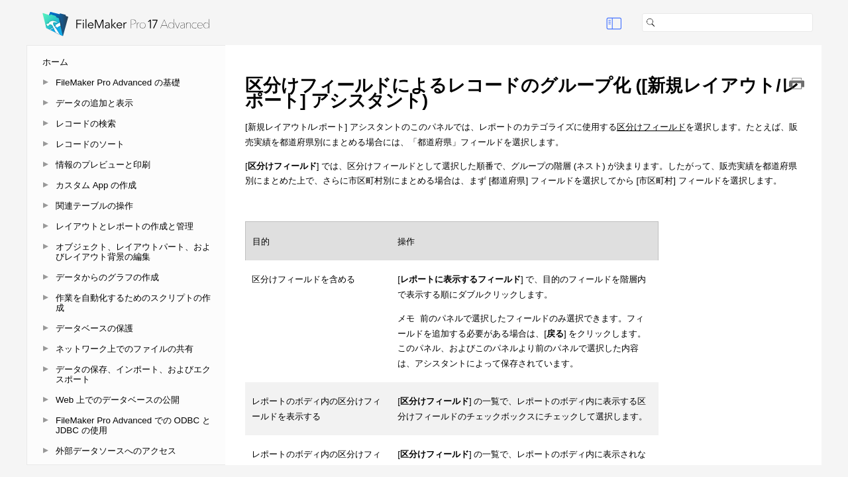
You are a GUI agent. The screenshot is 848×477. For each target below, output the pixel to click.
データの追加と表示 (94, 103)
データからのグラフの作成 (107, 277)
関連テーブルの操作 (94, 206)
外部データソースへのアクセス (116, 451)
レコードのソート (90, 144)
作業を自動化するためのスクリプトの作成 (133, 303)
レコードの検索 (86, 124)
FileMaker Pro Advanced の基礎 (118, 82)
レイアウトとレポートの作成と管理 (124, 226)
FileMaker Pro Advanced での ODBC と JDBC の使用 (133, 425)
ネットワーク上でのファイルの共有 (124, 349)
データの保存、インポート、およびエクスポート (133, 374)
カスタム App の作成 (96, 185)
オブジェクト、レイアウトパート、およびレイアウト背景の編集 (133, 252)
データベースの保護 (94, 328)
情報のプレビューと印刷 (103, 165)
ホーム (55, 62)
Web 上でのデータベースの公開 (118, 400)
